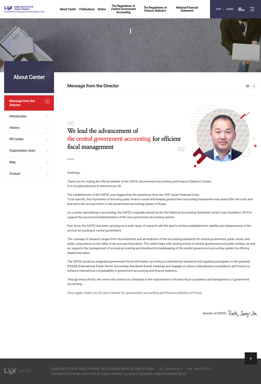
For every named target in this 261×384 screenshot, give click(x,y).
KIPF (218, 9)
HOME (229, 9)
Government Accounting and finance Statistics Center (35, 9)
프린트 (247, 86)
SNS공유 (254, 86)
